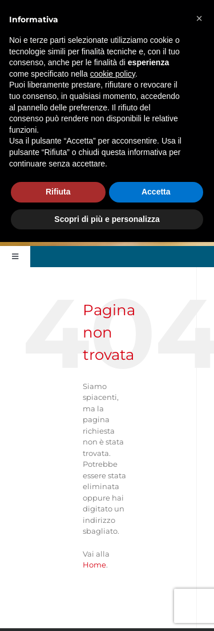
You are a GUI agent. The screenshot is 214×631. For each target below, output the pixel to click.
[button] (199, 18)
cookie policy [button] (112, 73)
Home (94, 564)
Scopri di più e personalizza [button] (106, 219)
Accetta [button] (156, 191)
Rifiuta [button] (58, 191)
